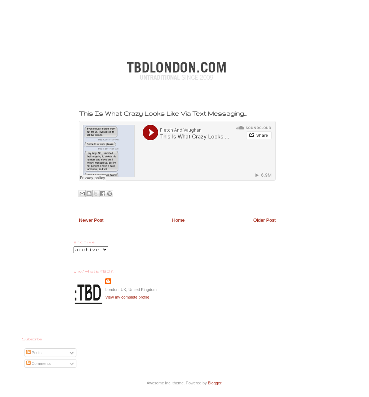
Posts (34, 352)
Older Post (264, 220)
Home (178, 220)
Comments (38, 363)
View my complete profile (127, 297)
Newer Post (91, 220)
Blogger (214, 383)
